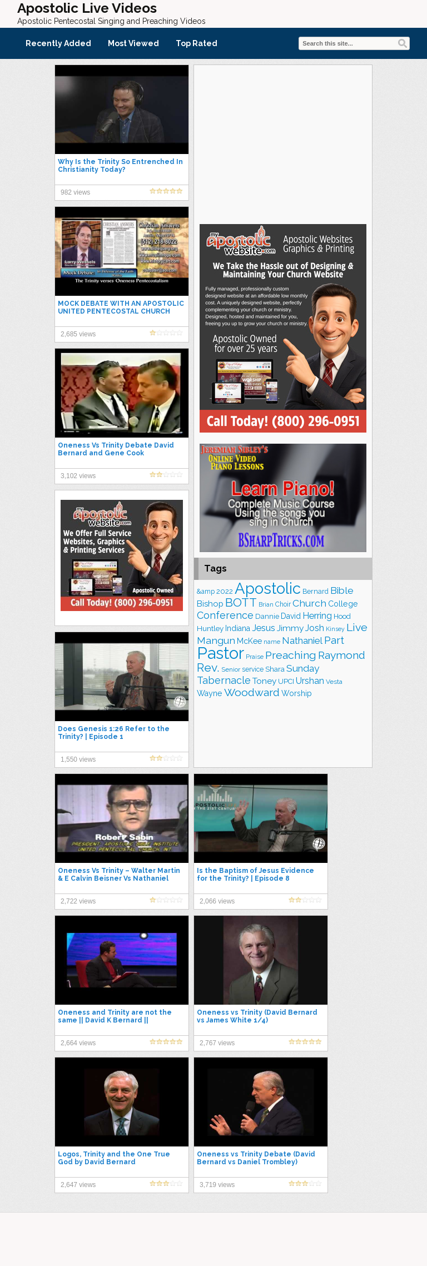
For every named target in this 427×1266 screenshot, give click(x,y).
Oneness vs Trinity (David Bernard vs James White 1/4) (257, 1016)
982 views (75, 192)
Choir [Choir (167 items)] (283, 604)
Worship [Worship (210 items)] (296, 693)
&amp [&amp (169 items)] (206, 591)
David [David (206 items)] (291, 616)
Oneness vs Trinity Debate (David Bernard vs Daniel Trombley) (256, 1158)
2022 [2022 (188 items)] (224, 591)
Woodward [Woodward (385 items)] (252, 692)
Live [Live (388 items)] (357, 627)
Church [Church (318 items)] (309, 603)
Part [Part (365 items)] (334, 640)
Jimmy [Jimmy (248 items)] (290, 628)
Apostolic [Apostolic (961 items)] (268, 588)
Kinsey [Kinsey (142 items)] (335, 628)
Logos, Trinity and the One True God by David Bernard (114, 1158)
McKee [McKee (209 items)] (249, 641)
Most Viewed (133, 43)
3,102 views (78, 476)
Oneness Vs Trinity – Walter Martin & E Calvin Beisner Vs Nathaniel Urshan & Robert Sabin (119, 878)
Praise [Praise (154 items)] (255, 657)
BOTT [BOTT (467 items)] (241, 602)
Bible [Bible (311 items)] (342, 590)
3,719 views (217, 1185)
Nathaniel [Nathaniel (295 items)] (302, 640)
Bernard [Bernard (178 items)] (315, 591)
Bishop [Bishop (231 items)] (210, 604)
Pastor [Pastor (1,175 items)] (220, 653)
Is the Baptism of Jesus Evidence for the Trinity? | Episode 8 (255, 874)
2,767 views (217, 1043)
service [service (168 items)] (253, 669)
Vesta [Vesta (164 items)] (334, 682)
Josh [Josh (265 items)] (314, 628)
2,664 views (78, 1043)
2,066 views (217, 901)
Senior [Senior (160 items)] (230, 669)
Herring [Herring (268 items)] (317, 615)
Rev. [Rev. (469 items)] (208, 667)
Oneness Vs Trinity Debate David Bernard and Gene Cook (116, 449)
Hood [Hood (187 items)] (342, 616)
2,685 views (78, 334)
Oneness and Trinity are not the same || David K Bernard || (115, 1016)
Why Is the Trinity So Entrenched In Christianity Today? (120, 165)
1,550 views (78, 759)
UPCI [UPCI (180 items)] (286, 681)
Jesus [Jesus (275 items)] (263, 628)
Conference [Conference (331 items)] (225, 615)
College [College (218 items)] (343, 603)
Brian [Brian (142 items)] (266, 604)
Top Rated (196, 43)
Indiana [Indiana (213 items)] (237, 628)
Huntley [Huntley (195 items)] (210, 628)
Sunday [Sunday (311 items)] (302, 668)
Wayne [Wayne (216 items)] (209, 693)
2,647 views (78, 1185)
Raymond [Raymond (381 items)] (341, 655)
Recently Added (58, 43)
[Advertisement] (283, 143)
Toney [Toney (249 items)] (264, 681)
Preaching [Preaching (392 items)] (290, 655)
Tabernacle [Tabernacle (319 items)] (224, 680)
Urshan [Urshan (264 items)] (310, 681)
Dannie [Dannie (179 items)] (267, 616)
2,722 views (78, 901)
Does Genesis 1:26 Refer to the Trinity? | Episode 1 (114, 733)
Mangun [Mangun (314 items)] (216, 640)
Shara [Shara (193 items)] (275, 668)
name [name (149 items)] (272, 642)
